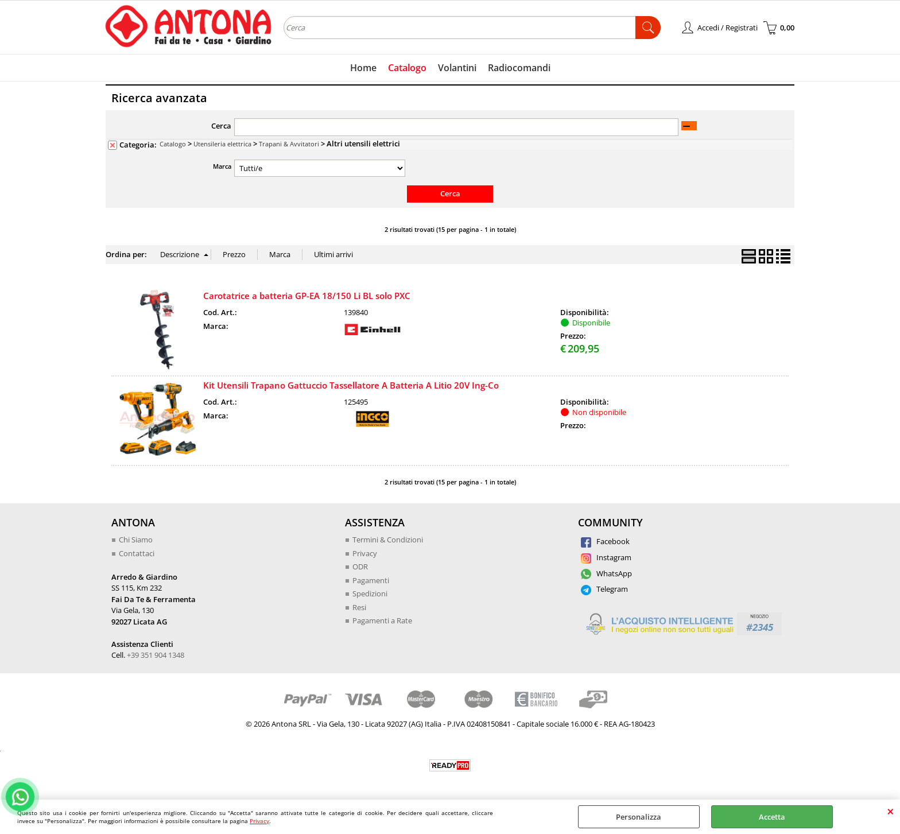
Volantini (457, 67)
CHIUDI (890, 811)
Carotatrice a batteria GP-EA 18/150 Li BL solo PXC (306, 295)
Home (363, 67)
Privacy (259, 821)
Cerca (221, 126)
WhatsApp (606, 573)
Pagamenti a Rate (382, 620)
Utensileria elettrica (222, 143)
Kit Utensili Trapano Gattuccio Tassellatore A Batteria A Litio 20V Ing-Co (351, 385)
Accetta (772, 817)
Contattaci (136, 553)
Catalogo (407, 67)
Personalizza (638, 817)
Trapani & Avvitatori (289, 143)
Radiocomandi (519, 67)
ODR (360, 566)
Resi (359, 607)
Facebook (605, 541)
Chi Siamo (136, 539)
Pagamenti (370, 580)
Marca (222, 166)
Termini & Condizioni (387, 539)
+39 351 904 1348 (155, 655)
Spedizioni (369, 593)
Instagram (606, 557)
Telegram (604, 589)
